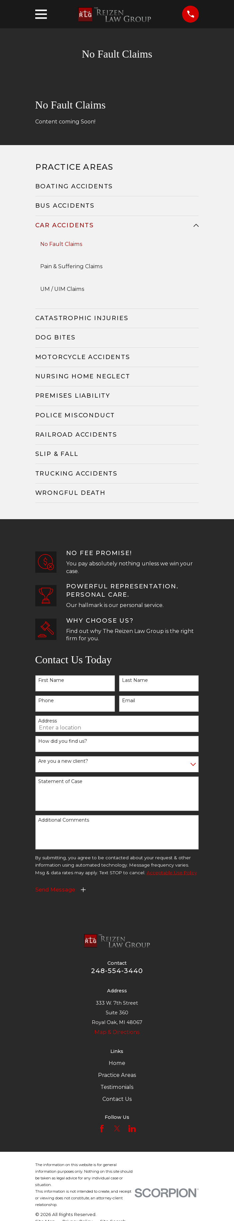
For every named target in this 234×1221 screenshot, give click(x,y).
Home (117, 1063)
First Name (51, 681)
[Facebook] (101, 1128)
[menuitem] (117, 186)
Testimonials (116, 1087)
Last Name (135, 681)
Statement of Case (60, 782)
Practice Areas (117, 1075)
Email (128, 701)
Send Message (55, 889)
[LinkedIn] (132, 1128)
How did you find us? (62, 741)
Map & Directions (116, 1032)
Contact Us (117, 1099)
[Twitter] (117, 1128)
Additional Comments (63, 820)
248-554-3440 (117, 971)
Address (47, 721)
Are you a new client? (63, 761)
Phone (46, 701)
